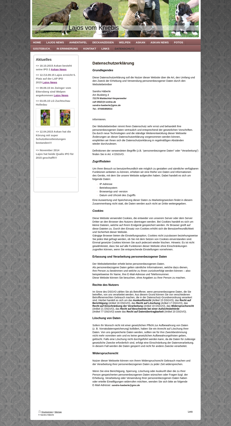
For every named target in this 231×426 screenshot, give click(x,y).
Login (190, 411)
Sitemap (58, 412)
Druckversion (45, 412)
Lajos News (50, 82)
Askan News (59, 69)
